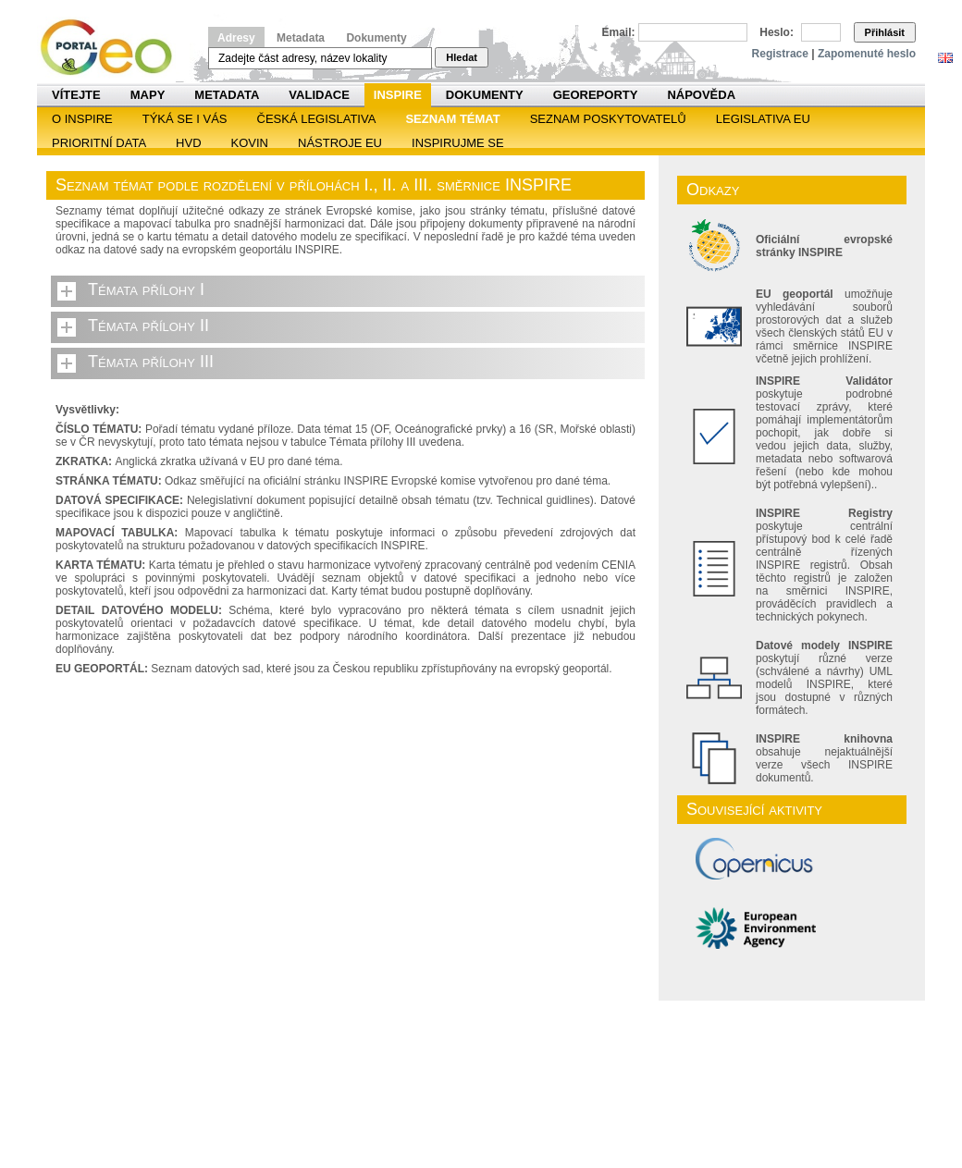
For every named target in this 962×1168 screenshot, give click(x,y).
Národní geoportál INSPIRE (113, 47)
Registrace (780, 53)
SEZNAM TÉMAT (452, 119)
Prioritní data (99, 143)
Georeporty (595, 95)
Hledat (461, 57)
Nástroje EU (340, 143)
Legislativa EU (763, 119)
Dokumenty (376, 37)
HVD (188, 143)
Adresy (236, 37)
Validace (319, 95)
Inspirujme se (458, 143)
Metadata (301, 37)
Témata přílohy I (146, 289)
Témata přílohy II (148, 325)
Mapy (148, 95)
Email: (618, 32)
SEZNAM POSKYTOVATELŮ (608, 119)
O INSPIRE (82, 119)
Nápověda (701, 95)
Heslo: (776, 32)
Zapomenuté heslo (867, 53)
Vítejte (76, 95)
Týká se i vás (185, 119)
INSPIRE (398, 95)
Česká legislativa (316, 119)
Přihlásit (885, 32)
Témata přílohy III (151, 361)
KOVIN (249, 143)
